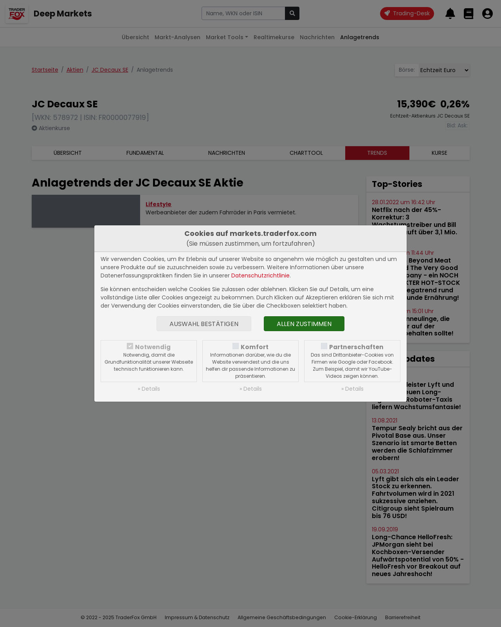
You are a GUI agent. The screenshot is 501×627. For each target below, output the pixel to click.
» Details (149, 389)
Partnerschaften (356, 347)
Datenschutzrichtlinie (260, 275)
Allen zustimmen (304, 323)
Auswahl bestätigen (203, 323)
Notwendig (153, 347)
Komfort (255, 347)
